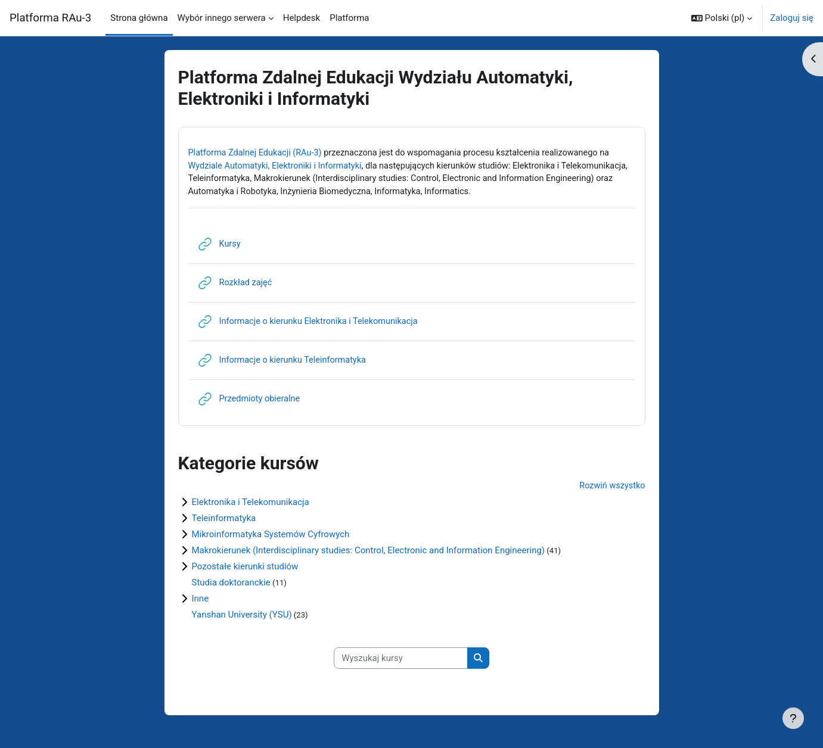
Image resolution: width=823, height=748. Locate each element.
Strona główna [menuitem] (138, 18)
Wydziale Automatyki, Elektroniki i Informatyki (278, 166)
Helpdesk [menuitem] (301, 18)
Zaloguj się (791, 18)
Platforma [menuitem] (349, 18)
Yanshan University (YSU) (242, 617)
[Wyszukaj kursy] (401, 662)
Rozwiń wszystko (611, 489)
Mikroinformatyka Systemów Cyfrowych (271, 537)
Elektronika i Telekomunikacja (250, 505)
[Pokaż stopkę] (793, 718)
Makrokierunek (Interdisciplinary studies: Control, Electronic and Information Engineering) (368, 553)
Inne (200, 601)
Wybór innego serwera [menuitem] (222, 18)
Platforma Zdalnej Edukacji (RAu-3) (257, 153)
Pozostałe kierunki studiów (245, 569)
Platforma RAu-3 (50, 17)
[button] (722, 18)
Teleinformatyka (224, 521)
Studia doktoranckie (231, 585)
